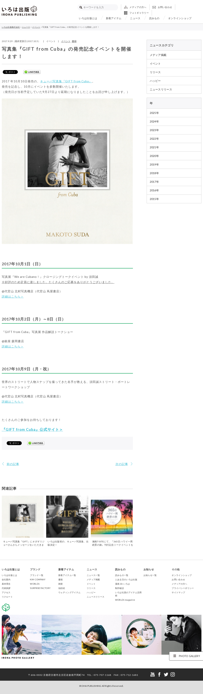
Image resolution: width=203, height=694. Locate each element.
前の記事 (13, 464)
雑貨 (60, 583)
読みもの (154, 18)
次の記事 (121, 464)
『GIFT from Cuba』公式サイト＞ (32, 429)
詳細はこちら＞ (13, 296)
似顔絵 (61, 588)
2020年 (154, 156)
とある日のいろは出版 (126, 579)
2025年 (154, 112)
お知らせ (148, 569)
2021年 (154, 147)
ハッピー (155, 80)
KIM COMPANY (37, 579)
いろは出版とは (88, 18)
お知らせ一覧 (150, 575)
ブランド (35, 569)
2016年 (154, 190)
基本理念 (6, 583)
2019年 (154, 164)
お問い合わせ (165, 7)
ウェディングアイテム (69, 592)
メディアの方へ (137, 7)
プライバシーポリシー (183, 588)
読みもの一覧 (121, 575)
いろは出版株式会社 (19, 11)
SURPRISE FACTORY (40, 588)
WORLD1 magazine (125, 600)
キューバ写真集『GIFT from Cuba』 (66, 81)
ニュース (135, 18)
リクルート (7, 596)
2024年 (154, 121)
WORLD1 (35, 583)
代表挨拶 (6, 588)
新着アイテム (114, 18)
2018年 (154, 173)
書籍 (74, 41)
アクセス (6, 592)
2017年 (154, 181)
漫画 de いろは (122, 583)
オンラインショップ (180, 18)
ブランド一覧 (36, 575)
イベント (65, 41)
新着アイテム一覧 (67, 575)
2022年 (154, 138)
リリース (155, 72)
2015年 (154, 199)
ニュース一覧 (93, 575)
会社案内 (6, 579)
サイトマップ (178, 592)
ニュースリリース (161, 89)
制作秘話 (119, 588)
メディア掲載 (158, 55)
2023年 (154, 130)
